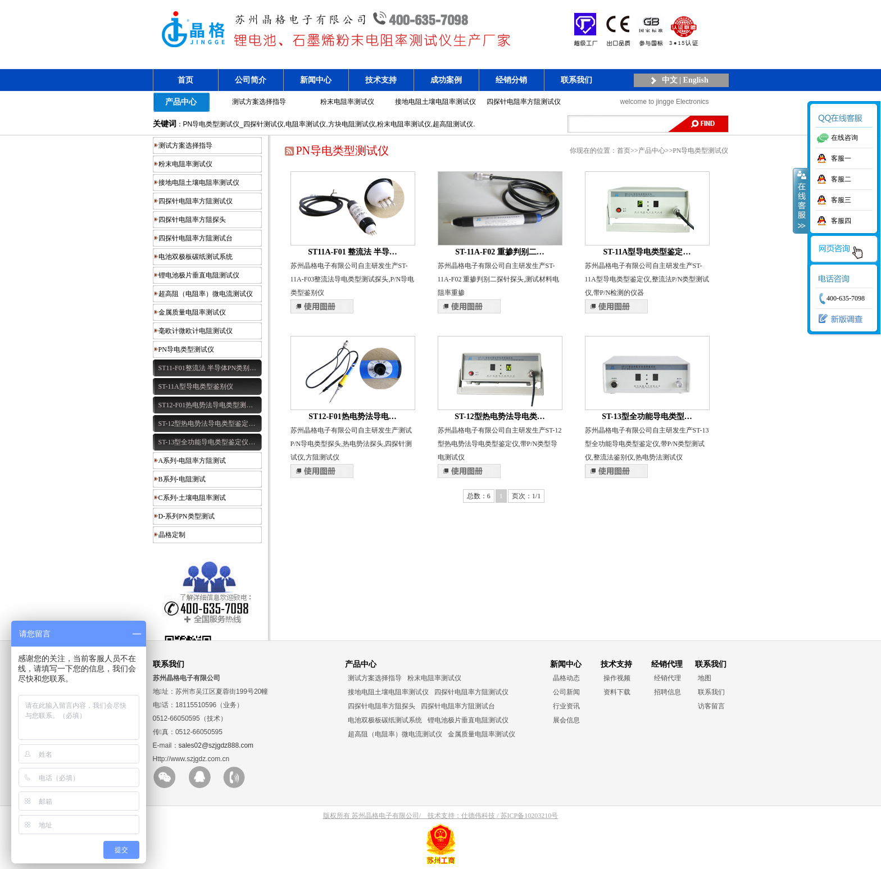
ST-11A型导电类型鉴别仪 (195, 386)
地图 (704, 678)
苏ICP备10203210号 (529, 816)
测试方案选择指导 (259, 102)
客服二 (841, 179)
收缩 (801, 200)
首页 (185, 80)
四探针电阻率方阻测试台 (195, 238)
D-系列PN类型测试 (186, 516)
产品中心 (181, 101)
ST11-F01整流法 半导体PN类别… (207, 368)
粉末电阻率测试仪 (347, 102)
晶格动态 (566, 678)
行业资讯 (566, 706)
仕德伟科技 (478, 816)
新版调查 (837, 319)
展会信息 (566, 720)
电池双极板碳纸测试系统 (195, 257)
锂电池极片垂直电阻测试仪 (198, 275)
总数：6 (479, 496)
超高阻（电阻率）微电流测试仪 (205, 294)
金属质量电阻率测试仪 (192, 312)
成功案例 (446, 80)
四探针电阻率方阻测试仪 (524, 102)
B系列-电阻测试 (182, 479)
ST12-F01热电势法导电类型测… (205, 405)
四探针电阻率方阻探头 (192, 220)
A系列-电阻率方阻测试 (192, 461)
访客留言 (711, 706)
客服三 (841, 200)
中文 (670, 80)
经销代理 (667, 678)
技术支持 (381, 80)
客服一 (841, 158)
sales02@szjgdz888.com (216, 745)
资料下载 (616, 692)
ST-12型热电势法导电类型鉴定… (207, 423)
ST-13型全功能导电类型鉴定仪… (207, 442)
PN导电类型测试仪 (186, 349)
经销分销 (511, 80)
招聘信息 (667, 692)
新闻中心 (315, 80)
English (696, 80)
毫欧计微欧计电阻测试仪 (195, 331)
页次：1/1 (526, 496)
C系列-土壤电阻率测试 (192, 498)
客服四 (841, 221)
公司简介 (250, 80)
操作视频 (616, 678)
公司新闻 (566, 692)
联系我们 (576, 80)
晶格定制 (171, 535)
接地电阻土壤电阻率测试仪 (435, 102)
